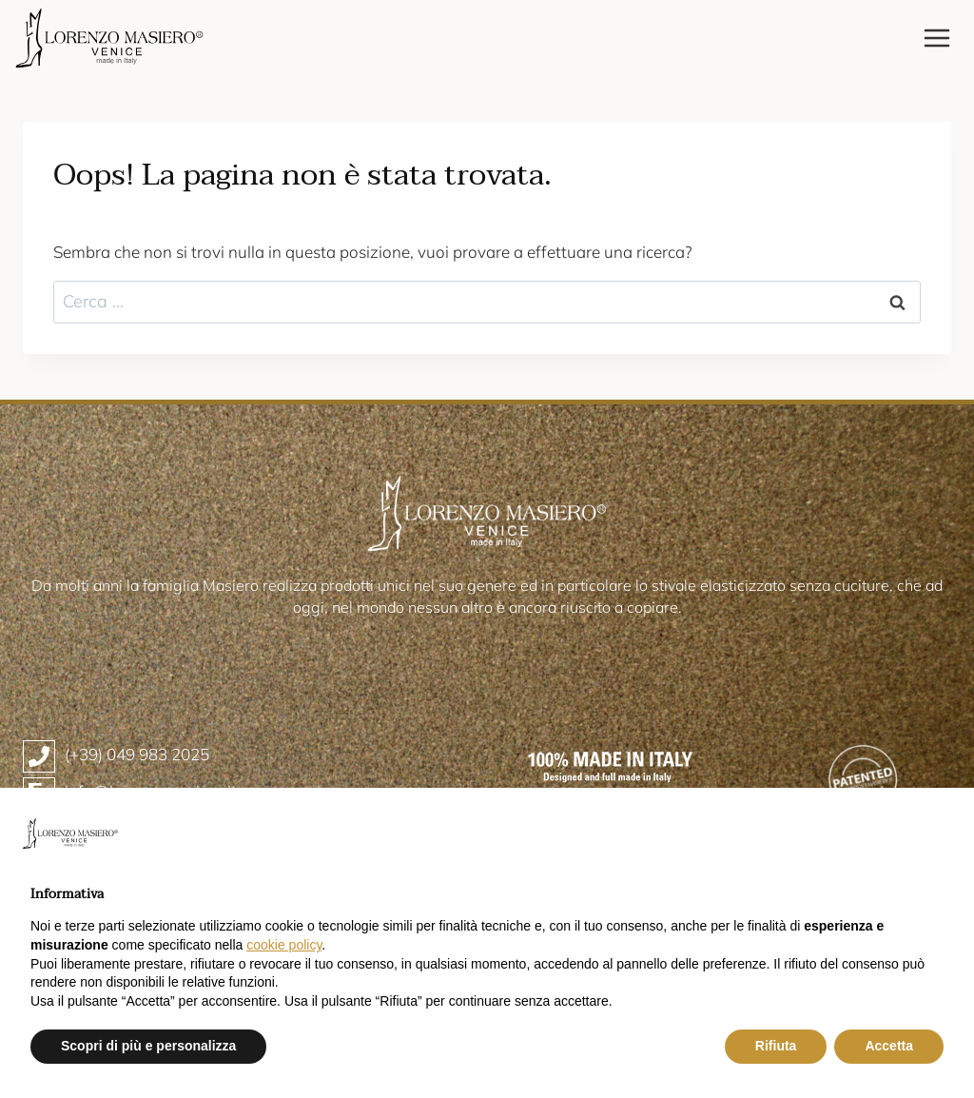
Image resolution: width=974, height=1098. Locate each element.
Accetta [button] (889, 1045)
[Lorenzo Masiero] (109, 39)
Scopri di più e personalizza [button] (148, 1045)
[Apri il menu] (936, 37)
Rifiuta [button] (776, 1045)
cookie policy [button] (283, 944)
